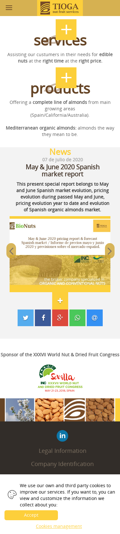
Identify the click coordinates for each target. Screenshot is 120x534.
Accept (31, 515)
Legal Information (62, 450)
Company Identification (62, 464)
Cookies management (59, 526)
